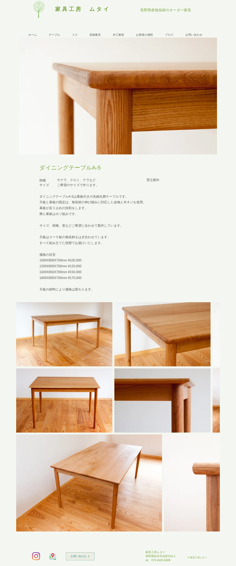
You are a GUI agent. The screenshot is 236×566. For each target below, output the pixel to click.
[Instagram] (36, 556)
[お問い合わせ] (80, 556)
